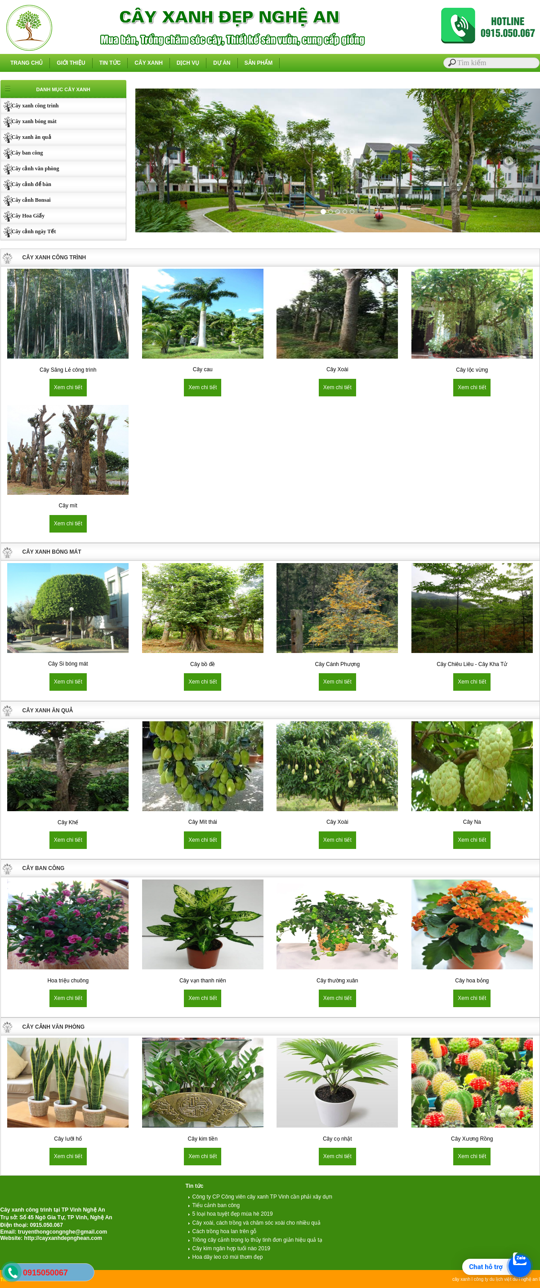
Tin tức (195, 1186)
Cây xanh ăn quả (26, 137)
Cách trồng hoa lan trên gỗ (222, 1231)
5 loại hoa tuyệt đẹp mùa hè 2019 (230, 1214)
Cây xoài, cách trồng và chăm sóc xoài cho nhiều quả (254, 1223)
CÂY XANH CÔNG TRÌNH (54, 257)
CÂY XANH (148, 63)
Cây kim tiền (203, 1139)
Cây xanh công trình (30, 105)
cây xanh (461, 1279)
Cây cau (203, 369)
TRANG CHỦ (26, 63)
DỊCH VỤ (188, 63)
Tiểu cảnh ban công (214, 1205)
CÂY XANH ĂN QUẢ (47, 710)
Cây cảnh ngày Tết (28, 231)
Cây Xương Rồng (472, 1139)
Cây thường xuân (337, 980)
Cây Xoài (337, 369)
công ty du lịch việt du (496, 1279)
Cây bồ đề (202, 664)
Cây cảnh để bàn (26, 184)
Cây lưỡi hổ (68, 1139)
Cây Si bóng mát (68, 664)
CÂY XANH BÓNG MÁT (51, 552)
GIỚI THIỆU (71, 63)
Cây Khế (68, 822)
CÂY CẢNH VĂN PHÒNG (53, 1027)
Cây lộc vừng (472, 370)
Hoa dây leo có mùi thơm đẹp (225, 1257)
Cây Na (472, 822)
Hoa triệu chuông (68, 980)
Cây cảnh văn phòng (30, 168)
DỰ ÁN (221, 63)
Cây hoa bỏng (472, 980)
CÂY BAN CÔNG (43, 868)
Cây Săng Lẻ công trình (68, 370)
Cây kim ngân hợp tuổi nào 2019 (229, 1248)
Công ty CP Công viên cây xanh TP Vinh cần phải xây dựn (260, 1197)
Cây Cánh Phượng (337, 664)
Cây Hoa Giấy (23, 216)
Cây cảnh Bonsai (26, 200)
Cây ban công (22, 153)
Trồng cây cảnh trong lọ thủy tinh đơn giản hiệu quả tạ (255, 1240)
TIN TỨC (110, 63)
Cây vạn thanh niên (202, 980)
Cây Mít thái (202, 822)
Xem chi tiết (68, 387)
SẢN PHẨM (259, 63)
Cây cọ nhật (337, 1139)
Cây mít (68, 505)
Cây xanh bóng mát (29, 121)
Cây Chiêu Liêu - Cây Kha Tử (472, 664)
